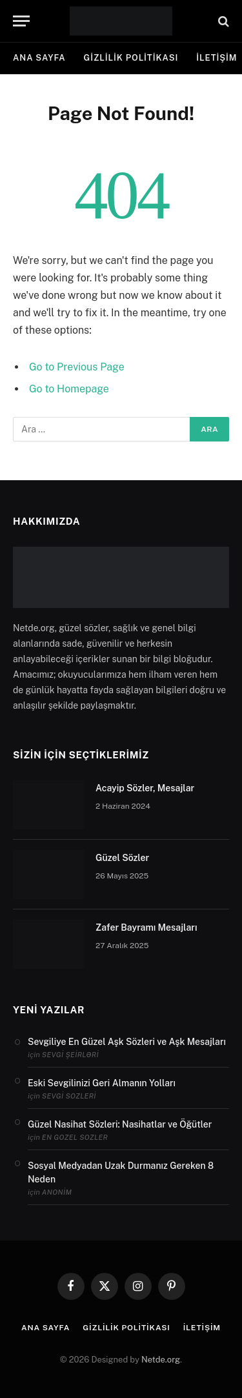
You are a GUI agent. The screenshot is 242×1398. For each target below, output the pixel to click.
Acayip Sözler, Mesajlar (145, 788)
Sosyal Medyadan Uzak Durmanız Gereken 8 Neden (121, 1172)
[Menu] (21, 20)
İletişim (202, 1327)
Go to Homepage (69, 389)
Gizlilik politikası (131, 58)
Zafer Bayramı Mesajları (146, 927)
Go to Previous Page (77, 367)
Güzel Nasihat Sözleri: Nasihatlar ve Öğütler (120, 1124)
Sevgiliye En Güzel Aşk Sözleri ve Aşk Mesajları (127, 1042)
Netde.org (160, 1359)
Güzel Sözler (122, 858)
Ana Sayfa (39, 58)
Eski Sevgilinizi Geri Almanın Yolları (102, 1083)
